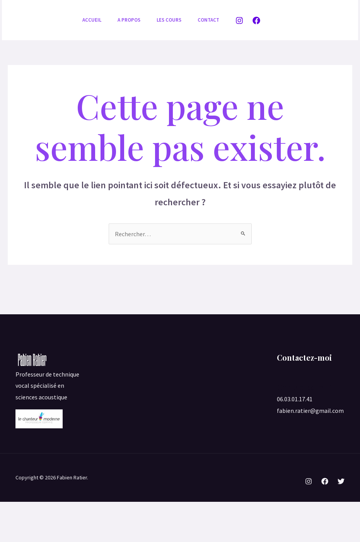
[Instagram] (239, 40)
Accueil (93, 20)
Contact (94, 60)
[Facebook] (256, 40)
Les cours (174, 20)
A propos (132, 20)
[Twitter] (341, 521)
